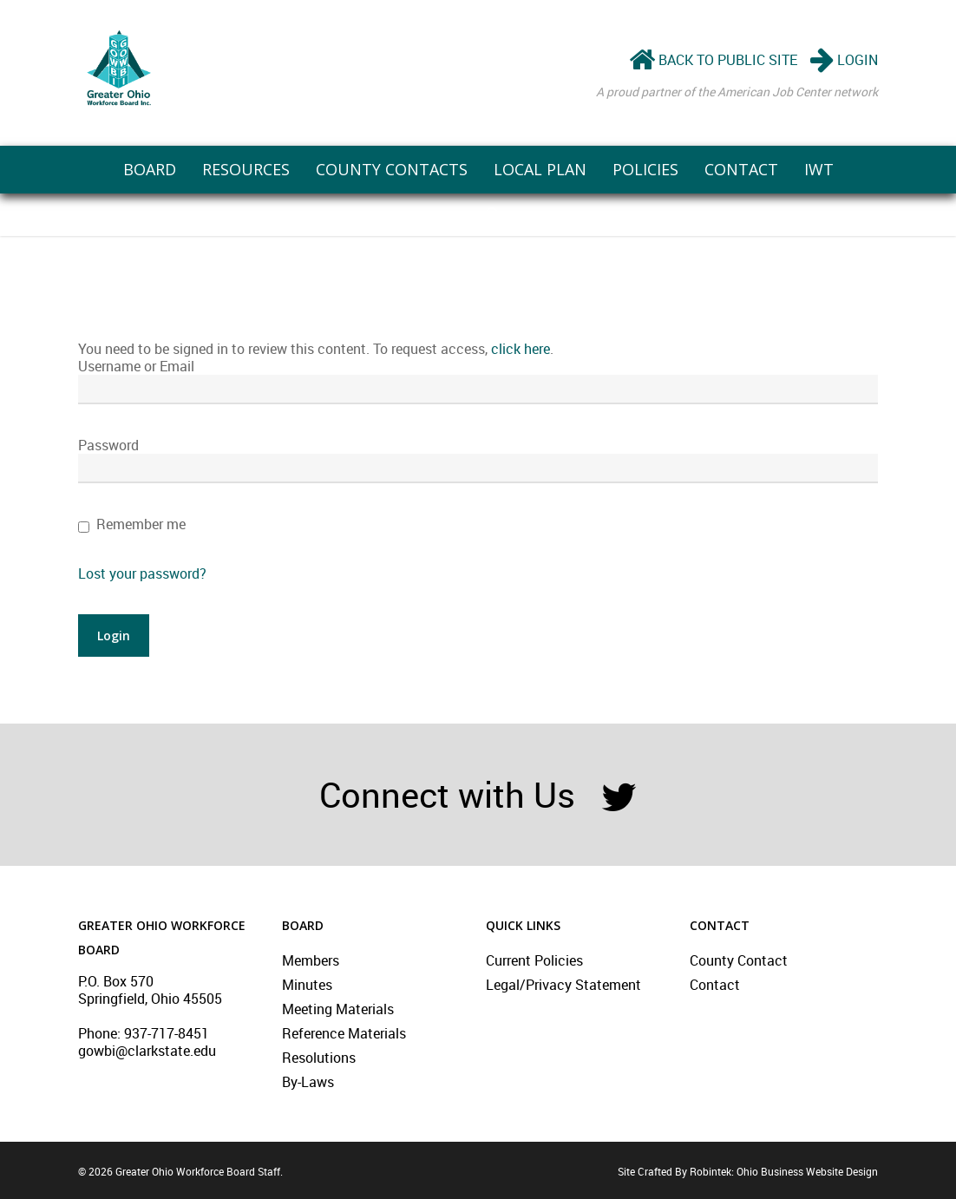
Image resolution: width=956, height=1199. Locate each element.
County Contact (739, 960)
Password (108, 445)
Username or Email (136, 366)
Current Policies (534, 960)
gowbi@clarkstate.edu (147, 1050)
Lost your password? (142, 573)
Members (310, 960)
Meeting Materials (338, 1009)
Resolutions (319, 1057)
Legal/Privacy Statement (563, 984)
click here (520, 348)
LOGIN (844, 59)
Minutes (307, 984)
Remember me (141, 524)
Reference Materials (344, 1033)
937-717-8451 (166, 1033)
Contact (715, 984)
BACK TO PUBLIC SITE (713, 59)
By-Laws (308, 1082)
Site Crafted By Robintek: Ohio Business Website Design (748, 1171)
